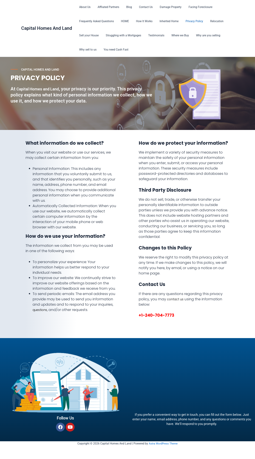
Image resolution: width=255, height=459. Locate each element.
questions (41, 309)
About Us (84, 7)
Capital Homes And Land (46, 28)
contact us (176, 299)
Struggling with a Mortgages (121, 35)
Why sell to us (87, 49)
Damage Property (164, 7)
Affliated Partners (106, 7)
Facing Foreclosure (193, 7)
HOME (123, 21)
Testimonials (153, 35)
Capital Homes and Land (41, 94)
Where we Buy (175, 35)
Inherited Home (164, 21)
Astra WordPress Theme (163, 443)
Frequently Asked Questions (95, 21)
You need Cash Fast (113, 49)
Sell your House (88, 35)
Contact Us (141, 7)
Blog (125, 7)
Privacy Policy (188, 21)
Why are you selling (202, 35)
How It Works (140, 21)
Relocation (209, 21)
